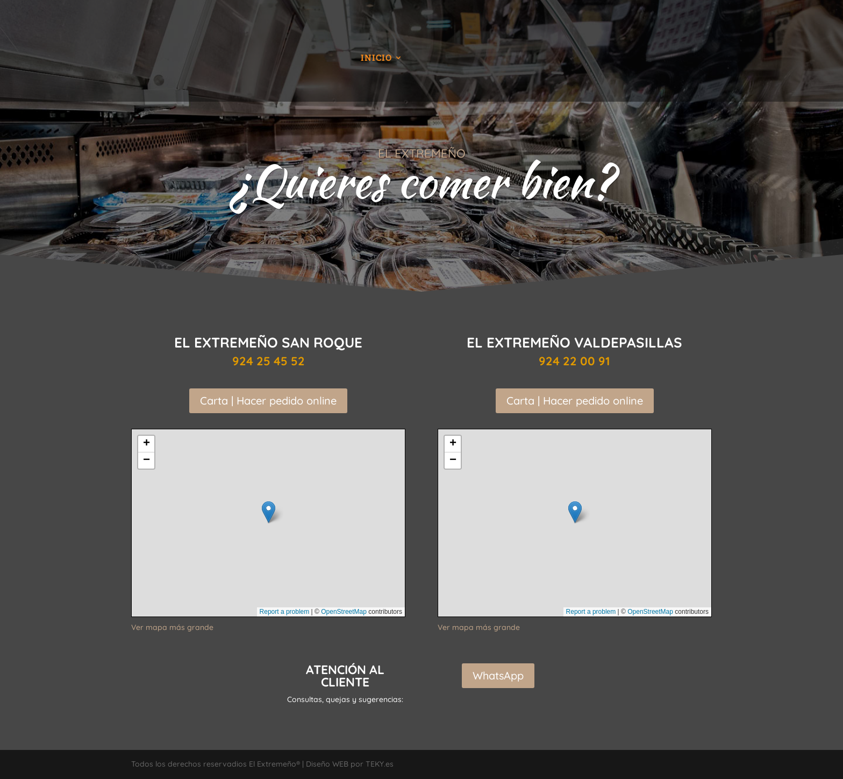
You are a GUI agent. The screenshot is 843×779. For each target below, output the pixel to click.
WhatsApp (498, 675)
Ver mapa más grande (172, 627)
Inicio (376, 58)
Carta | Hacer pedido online (268, 400)
